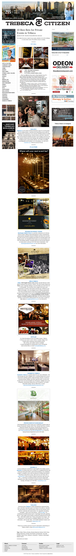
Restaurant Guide (44, 545)
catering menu (21, 476)
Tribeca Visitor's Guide (45, 548)
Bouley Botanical (35, 532)
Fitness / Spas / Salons (8, 73)
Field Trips (5, 71)
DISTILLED (33, 337)
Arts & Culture (6, 63)
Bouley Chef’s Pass (44, 532)
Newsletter (5, 81)
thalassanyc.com (36, 521)
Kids (3, 78)
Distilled (19, 535)
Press (6, 549)
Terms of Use (60, 545)
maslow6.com (27, 142)
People (4, 86)
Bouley (28, 532)
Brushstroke (39, 533)
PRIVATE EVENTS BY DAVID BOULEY (33, 423)
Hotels (4, 76)
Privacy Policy (60, 546)
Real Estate (5, 91)
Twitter (24, 545)
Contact (6, 546)
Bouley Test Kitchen (31, 533)
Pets (3, 87)
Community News (7, 65)
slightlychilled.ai (50, 553)
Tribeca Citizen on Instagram (63, 123)
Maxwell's (35, 535)
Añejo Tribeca (23, 532)
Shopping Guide (43, 546)
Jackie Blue (37, 553)
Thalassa (28, 506)
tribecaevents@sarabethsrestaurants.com (33, 385)
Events (4, 69)
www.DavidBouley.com (37, 430)
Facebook (24, 546)
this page (42, 512)
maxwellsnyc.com (42, 480)
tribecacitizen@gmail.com (39, 527)
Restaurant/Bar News (8, 92)
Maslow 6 (19, 130)
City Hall (45, 533)
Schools (4, 94)
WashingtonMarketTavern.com (28, 243)
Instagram (25, 548)
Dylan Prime (24, 535)
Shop (5, 550)
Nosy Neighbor (6, 82)
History (4, 74)
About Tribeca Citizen (10, 545)
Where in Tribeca (7, 100)
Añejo (19, 282)
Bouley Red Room (21, 533)
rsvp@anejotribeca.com (32, 299)
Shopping (4, 97)
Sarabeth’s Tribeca (22, 374)
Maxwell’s (19, 470)
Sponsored (5, 99)
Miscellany (5, 79)
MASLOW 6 (34, 129)
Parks (4, 84)
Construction (6, 66)
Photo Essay (5, 89)
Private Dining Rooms (25, 430)
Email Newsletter (27, 549)
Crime (3, 68)
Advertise (7, 548)
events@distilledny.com (40, 345)
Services (4, 95)
